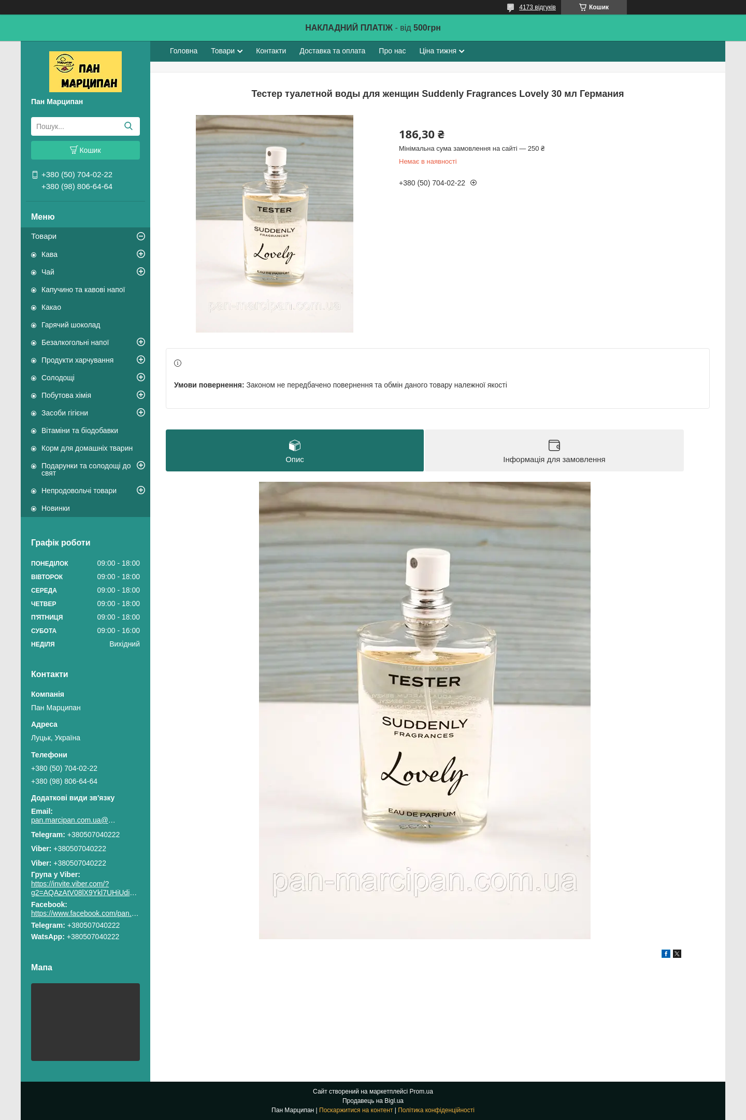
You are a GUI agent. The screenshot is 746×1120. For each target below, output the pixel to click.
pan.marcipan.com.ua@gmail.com (75, 820)
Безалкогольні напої (75, 342)
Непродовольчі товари (79, 490)
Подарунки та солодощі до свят (86, 469)
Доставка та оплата (332, 51)
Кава (49, 254)
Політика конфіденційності (436, 1110)
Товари (43, 236)
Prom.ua (421, 1091)
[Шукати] (128, 126)
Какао (51, 307)
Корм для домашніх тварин (87, 448)
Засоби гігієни (64, 413)
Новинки (55, 508)
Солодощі (58, 378)
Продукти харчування (77, 360)
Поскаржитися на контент (356, 1110)
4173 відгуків (537, 7)
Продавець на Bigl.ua (373, 1100)
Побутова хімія (66, 395)
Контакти (271, 51)
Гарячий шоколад (71, 325)
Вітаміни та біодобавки (79, 430)
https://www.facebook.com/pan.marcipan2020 (104, 913)
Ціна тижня (437, 51)
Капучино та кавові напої (83, 289)
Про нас (392, 51)
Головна (183, 51)
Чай (47, 272)
